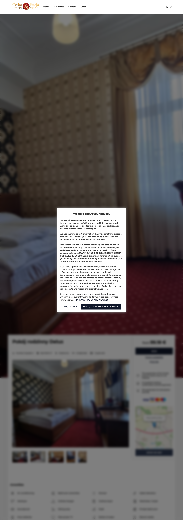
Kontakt (74, 6)
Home (49, 6)
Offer (85, 6)
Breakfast (61, 6)
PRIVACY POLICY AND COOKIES (91, 300)
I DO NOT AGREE (71, 307)
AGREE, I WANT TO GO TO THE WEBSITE (100, 307)
